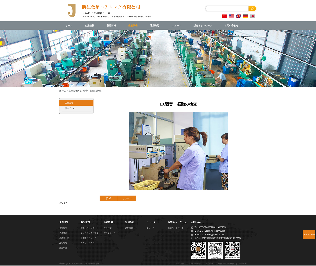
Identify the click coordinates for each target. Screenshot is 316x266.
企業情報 (89, 25)
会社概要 (63, 228)
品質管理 (63, 243)
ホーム (69, 25)
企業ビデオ (64, 238)
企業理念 (63, 233)
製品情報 (111, 25)
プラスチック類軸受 (89, 233)
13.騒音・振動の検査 (91, 90)
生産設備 (133, 25)
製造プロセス (71, 108)
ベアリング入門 (87, 243)
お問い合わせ (231, 25)
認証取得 (63, 248)
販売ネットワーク (203, 25)
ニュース (176, 25)
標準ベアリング (87, 228)
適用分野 (154, 25)
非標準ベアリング (88, 238)
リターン (127, 198)
